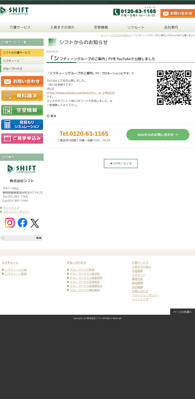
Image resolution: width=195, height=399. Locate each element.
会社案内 (171, 27)
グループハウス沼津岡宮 (85, 282)
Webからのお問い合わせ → (158, 134)
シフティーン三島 (16, 269)
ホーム (104, 35)
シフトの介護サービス (16, 52)
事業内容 (137, 279)
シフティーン (11, 61)
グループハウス (12, 68)
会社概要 (137, 287)
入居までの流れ (62, 27)
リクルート (136, 27)
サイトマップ (11, 207)
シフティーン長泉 (16, 274)
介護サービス (20, 27)
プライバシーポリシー (16, 212)
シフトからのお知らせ (120, 35)
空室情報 (101, 27)
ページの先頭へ (182, 312)
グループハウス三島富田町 (86, 278)
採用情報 (137, 283)
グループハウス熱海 (82, 269)
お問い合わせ (140, 291)
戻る (51, 115)
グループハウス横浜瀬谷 (85, 290)
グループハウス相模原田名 (86, 286)
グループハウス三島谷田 (85, 274)
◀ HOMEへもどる (121, 163)
